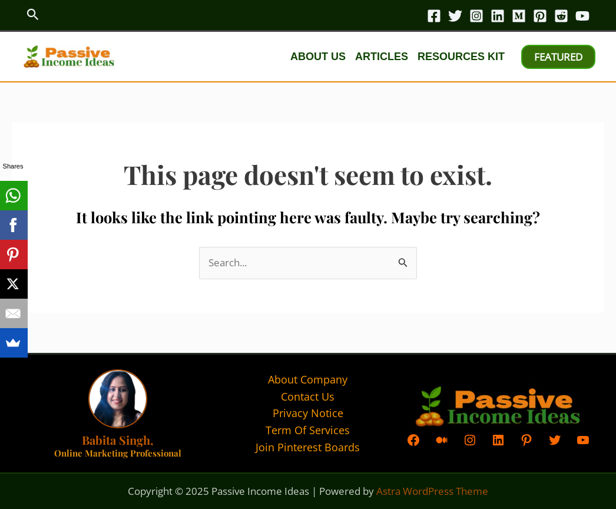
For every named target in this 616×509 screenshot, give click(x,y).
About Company (307, 379)
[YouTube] (582, 16)
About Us (318, 56)
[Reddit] (561, 16)
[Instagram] (476, 16)
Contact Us (308, 396)
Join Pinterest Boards (308, 447)
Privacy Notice (308, 413)
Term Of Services (308, 430)
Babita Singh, (117, 440)
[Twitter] (455, 16)
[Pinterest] (540, 16)
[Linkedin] (498, 16)
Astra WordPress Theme (432, 491)
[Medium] (519, 16)
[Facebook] (434, 16)
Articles (381, 56)
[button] (33, 15)
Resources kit (461, 56)
